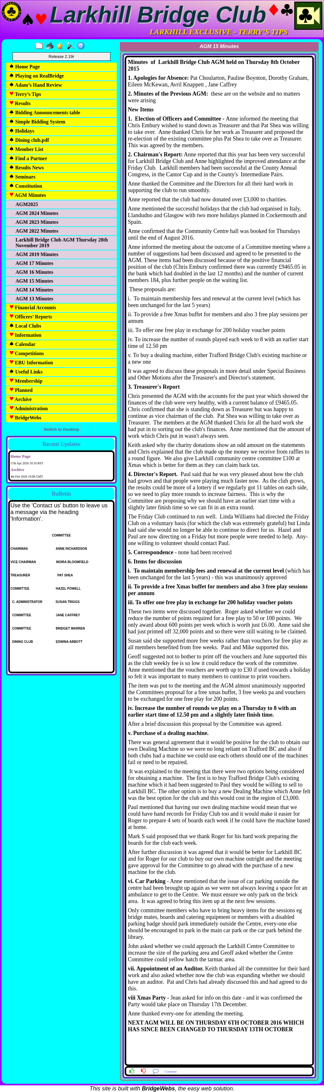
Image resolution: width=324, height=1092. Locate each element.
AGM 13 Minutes (34, 298)
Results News (26, 167)
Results (20, 103)
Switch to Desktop (61, 429)
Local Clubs (25, 326)
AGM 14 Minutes (34, 289)
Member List (26, 149)
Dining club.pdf (29, 140)
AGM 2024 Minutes (37, 213)
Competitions (26, 353)
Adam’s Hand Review (35, 85)
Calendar (22, 344)
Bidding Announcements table (44, 112)
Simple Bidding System (37, 121)
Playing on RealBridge (36, 75)
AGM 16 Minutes (34, 272)
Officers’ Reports (30, 316)
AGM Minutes (27, 195)
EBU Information (31, 362)
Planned (21, 390)
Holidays (21, 131)
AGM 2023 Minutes (37, 222)
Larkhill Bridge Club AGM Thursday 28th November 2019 (62, 242)
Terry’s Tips (25, 94)
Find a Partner (28, 158)
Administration (28, 408)
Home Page (24, 66)
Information (25, 335)
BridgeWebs (25, 417)
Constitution (25, 186)
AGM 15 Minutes (34, 281)
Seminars (22, 176)
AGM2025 (27, 204)
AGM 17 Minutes (34, 263)
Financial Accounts (32, 307)
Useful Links (26, 371)
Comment (171, 1071)
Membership (25, 381)
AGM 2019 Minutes (37, 254)
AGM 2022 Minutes (37, 231)
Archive (20, 399)
